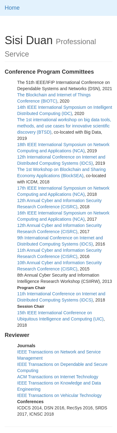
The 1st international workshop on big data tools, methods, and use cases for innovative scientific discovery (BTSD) (64, 126)
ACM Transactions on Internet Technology (57, 376)
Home (12, 8)
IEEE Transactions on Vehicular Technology (59, 395)
